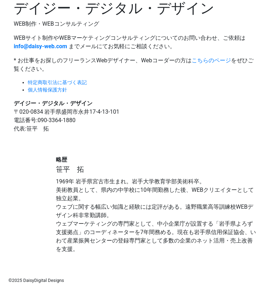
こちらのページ (211, 60)
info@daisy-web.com (40, 46)
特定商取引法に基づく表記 (57, 82)
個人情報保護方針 (47, 90)
